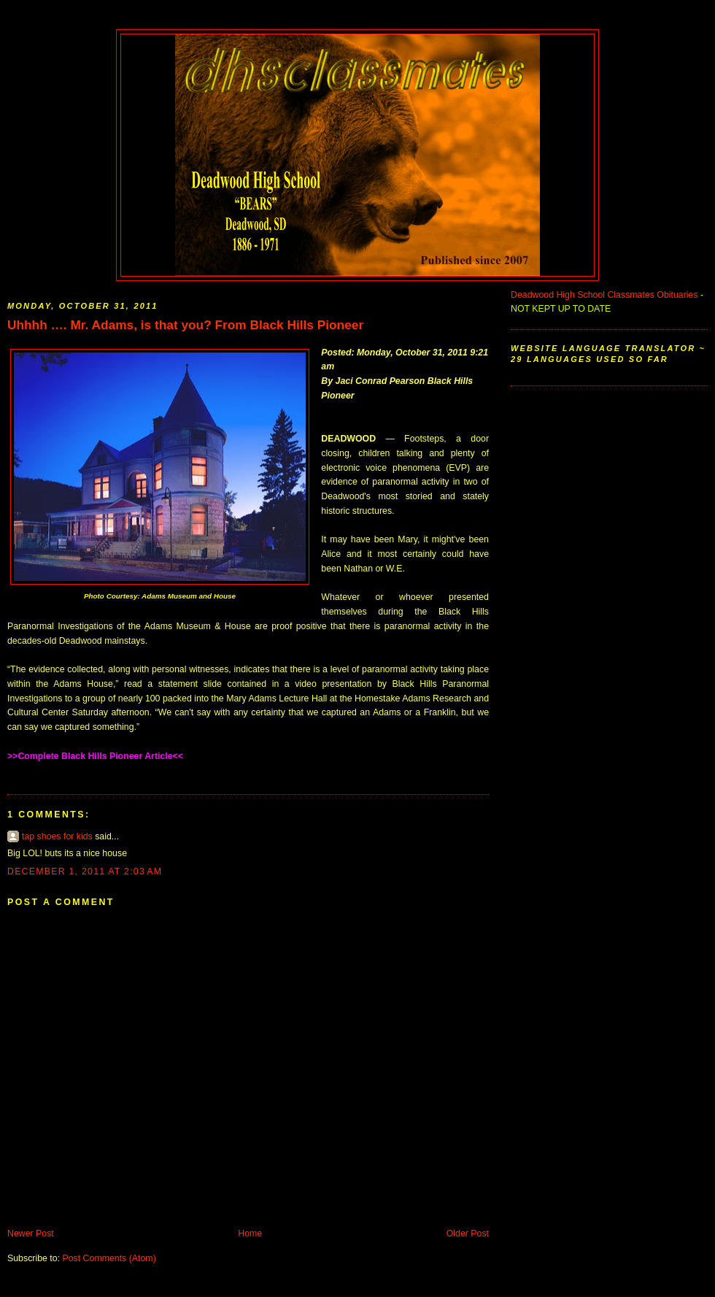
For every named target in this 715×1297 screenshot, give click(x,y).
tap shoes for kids (57, 836)
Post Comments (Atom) (108, 1258)
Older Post (468, 1233)
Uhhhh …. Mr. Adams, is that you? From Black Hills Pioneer (185, 324)
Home (250, 1233)
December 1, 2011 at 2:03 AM (84, 871)
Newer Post (30, 1233)
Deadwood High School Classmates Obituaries (604, 295)
